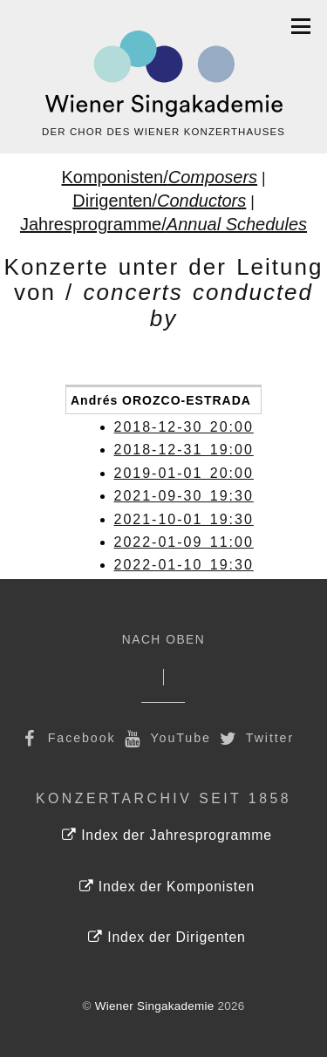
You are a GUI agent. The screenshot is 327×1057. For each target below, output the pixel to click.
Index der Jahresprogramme (167, 835)
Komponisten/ (159, 177)
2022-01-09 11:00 (184, 542)
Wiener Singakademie (155, 1006)
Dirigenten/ (159, 200)
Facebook (67, 738)
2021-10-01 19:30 (184, 519)
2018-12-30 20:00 (184, 426)
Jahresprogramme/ (163, 224)
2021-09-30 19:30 (184, 495)
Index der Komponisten (167, 886)
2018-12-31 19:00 (184, 449)
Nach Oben (163, 639)
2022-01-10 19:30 (184, 564)
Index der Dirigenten (166, 937)
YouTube (166, 738)
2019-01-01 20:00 (184, 473)
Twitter (255, 738)
